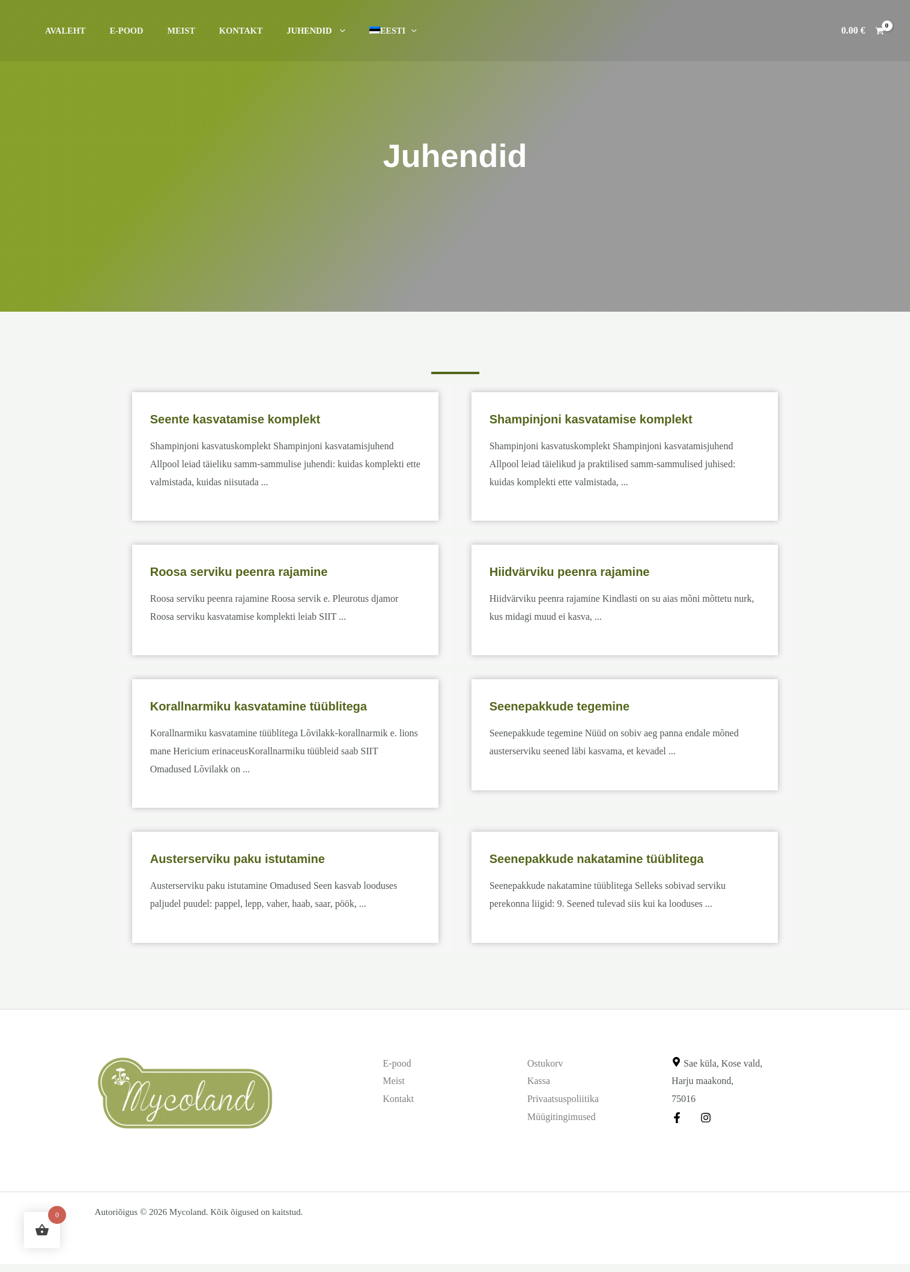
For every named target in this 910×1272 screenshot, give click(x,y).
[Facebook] (677, 1117)
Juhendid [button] (285, 30)
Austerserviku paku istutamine (257, 858)
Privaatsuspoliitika (563, 1099)
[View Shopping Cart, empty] (862, 30)
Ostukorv (545, 1063)
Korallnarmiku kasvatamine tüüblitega (280, 705)
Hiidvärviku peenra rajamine (586, 571)
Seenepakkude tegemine (574, 705)
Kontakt (218, 30)
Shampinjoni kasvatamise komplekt (611, 418)
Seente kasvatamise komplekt (252, 418)
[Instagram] (702, 1117)
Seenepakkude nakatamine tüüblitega (618, 858)
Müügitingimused (561, 1117)
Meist (164, 30)
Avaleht (61, 30)
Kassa (538, 1081)
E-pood (116, 30)
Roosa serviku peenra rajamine (256, 571)
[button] (309, 30)
